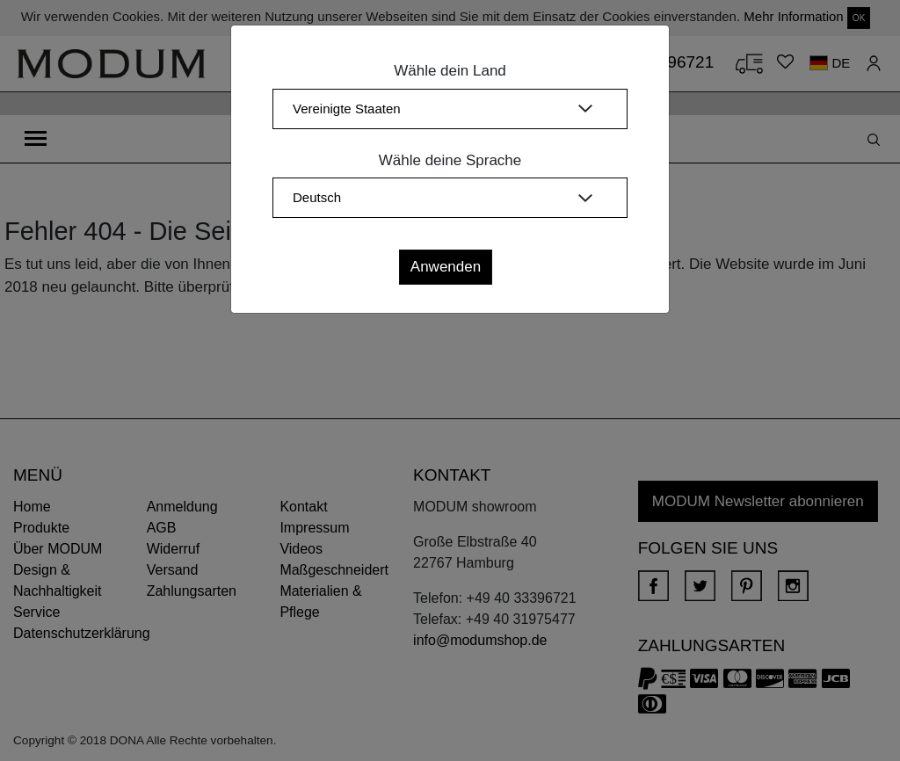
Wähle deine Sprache (450, 160)
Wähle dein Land (450, 70)
